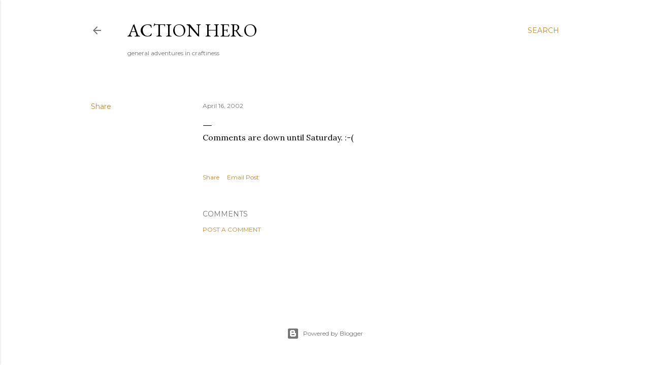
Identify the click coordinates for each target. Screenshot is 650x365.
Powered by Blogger (325, 333)
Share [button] (101, 106)
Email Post (243, 177)
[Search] (543, 30)
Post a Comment (232, 229)
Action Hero (192, 30)
